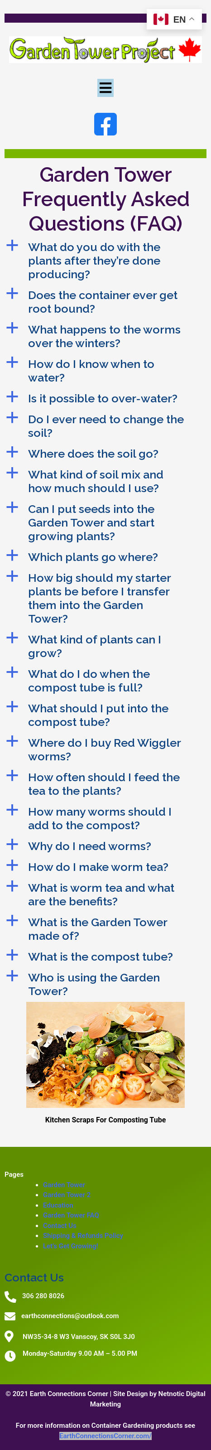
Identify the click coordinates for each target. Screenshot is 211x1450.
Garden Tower (64, 1185)
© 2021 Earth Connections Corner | (59, 1394)
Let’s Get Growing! (70, 1246)
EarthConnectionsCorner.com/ (105, 1436)
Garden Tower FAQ (71, 1215)
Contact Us (60, 1226)
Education (58, 1205)
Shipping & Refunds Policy (83, 1236)
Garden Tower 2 (67, 1195)
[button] (105, 260)
